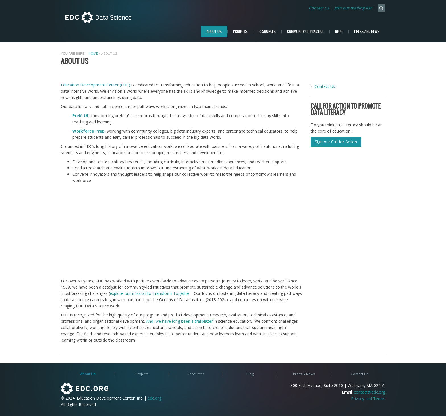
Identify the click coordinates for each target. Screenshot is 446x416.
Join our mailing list (352, 8)
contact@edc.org (369, 392)
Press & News (304, 374)
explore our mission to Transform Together (150, 293)
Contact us (319, 8)
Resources (267, 31)
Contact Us (325, 86)
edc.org (154, 398)
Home (93, 53)
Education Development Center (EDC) (95, 85)
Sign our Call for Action (336, 141)
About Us (214, 31)
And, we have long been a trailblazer (179, 321)
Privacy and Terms (368, 398)
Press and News (366, 31)
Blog (339, 31)
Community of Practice (305, 31)
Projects (240, 31)
